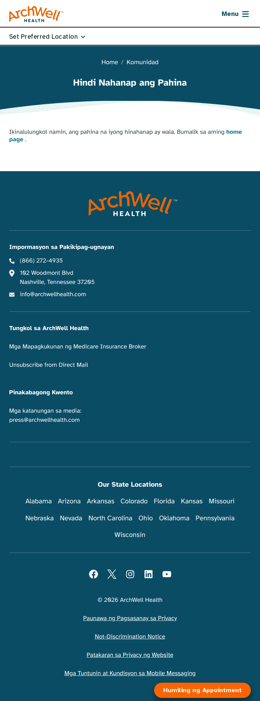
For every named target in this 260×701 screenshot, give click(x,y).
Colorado (134, 501)
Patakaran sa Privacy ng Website (130, 655)
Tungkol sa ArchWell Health (49, 328)
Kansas (192, 501)
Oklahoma (174, 518)
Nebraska (39, 518)
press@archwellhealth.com (44, 420)
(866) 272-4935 (41, 261)
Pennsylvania (215, 518)
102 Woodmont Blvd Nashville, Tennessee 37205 (57, 277)
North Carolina (110, 518)
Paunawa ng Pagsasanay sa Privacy (130, 618)
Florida (164, 501)
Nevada (71, 518)
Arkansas (100, 501)
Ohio (145, 518)
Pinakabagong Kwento (41, 392)
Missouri (222, 501)
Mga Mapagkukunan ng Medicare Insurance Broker (77, 346)
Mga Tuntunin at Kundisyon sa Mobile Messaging (130, 673)
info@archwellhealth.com (53, 294)
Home (109, 62)
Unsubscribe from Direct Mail (48, 365)
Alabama (38, 501)
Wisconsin (130, 535)
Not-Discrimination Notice (130, 637)
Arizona (69, 501)
